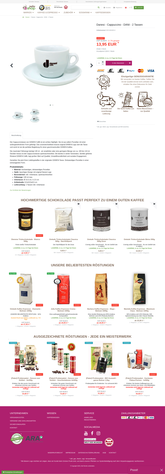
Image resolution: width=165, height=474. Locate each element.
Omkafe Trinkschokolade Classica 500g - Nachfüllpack (63, 240)
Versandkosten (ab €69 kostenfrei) (119, 127)
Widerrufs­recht (55, 453)
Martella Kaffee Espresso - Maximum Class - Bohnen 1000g (139, 310)
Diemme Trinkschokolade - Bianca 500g (25, 240)
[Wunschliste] (130, 7)
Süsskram (84, 12)
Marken (27, 12)
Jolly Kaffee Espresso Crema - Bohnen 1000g (63, 310)
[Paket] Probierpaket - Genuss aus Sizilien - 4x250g (25, 379)
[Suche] (98, 7)
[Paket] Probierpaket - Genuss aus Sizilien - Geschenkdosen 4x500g (63, 379)
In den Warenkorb (121, 63)
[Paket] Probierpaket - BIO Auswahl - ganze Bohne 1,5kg (101, 379)
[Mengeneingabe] (99, 63)
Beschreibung (16, 135)
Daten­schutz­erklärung (89, 453)
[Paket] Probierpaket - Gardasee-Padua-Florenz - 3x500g (139, 379)
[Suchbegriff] (83, 7)
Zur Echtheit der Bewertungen (20, 190)
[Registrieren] (117, 7)
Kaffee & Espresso (48, 12)
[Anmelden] (107, 7)
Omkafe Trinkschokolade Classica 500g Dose (101, 240)
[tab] (16, 135)
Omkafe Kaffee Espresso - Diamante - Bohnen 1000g (25, 310)
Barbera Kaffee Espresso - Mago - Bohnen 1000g (101, 310)
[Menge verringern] (103, 64)
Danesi (27, 17)
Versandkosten (17, 417)
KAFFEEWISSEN (53, 417)
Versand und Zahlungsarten (23, 421)
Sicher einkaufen (17, 424)
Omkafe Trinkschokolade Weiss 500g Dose (139, 240)
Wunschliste (101, 121)
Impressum (70, 453)
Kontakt (13, 428)
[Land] (126, 7)
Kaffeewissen (103, 12)
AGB (104, 453)
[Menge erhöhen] (103, 62)
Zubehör (68, 12)
